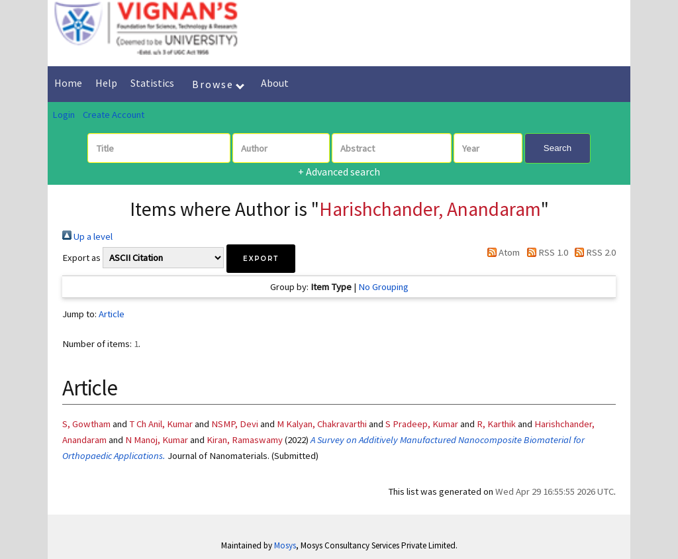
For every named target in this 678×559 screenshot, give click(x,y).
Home (68, 82)
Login (63, 115)
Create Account (113, 115)
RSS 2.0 (593, 252)
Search (557, 148)
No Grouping (383, 287)
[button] (260, 258)
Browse (218, 84)
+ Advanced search (339, 171)
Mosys (285, 545)
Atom (501, 252)
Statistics (152, 82)
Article (111, 314)
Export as (81, 258)
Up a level (87, 236)
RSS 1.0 (544, 252)
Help (106, 82)
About (275, 82)
